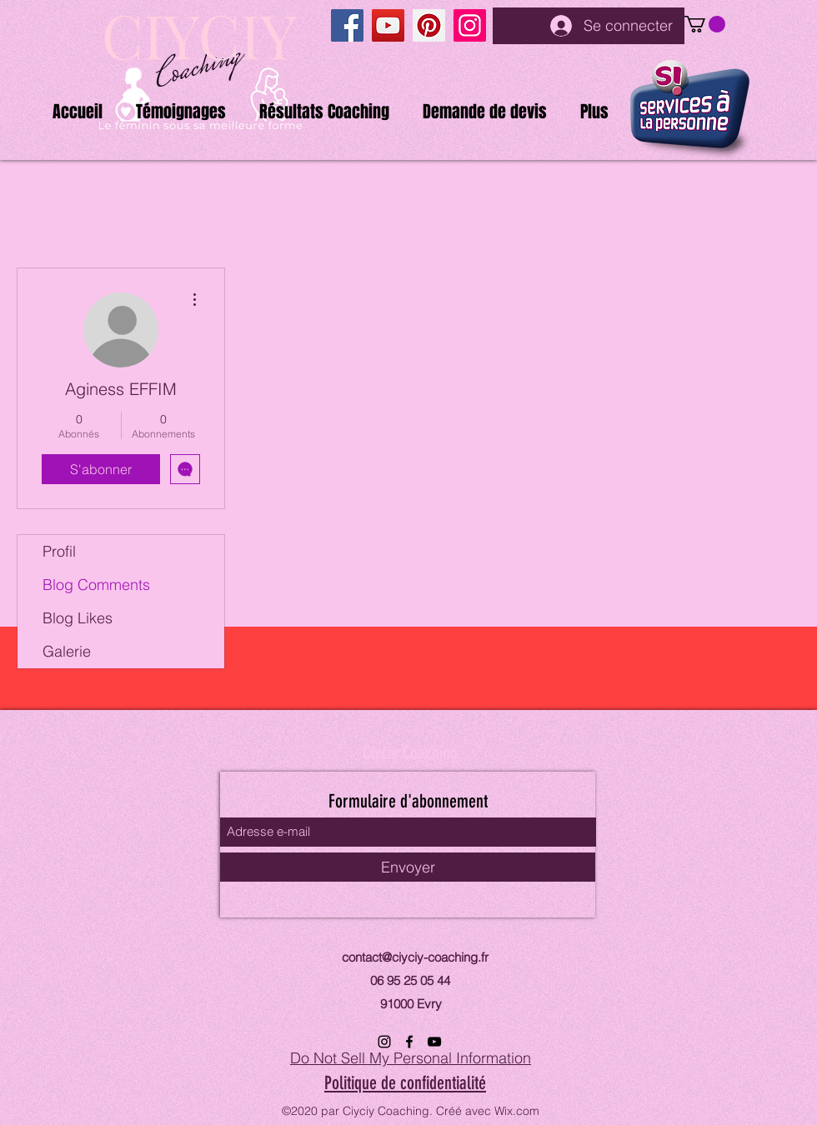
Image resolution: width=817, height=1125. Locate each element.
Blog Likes (78, 618)
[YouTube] (388, 25)
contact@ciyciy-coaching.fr (415, 957)
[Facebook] (347, 25)
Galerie (67, 651)
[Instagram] (470, 25)
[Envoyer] (407, 867)
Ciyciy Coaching (410, 753)
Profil (59, 551)
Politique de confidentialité (405, 1083)
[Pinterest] (429, 25)
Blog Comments (96, 584)
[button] (704, 24)
